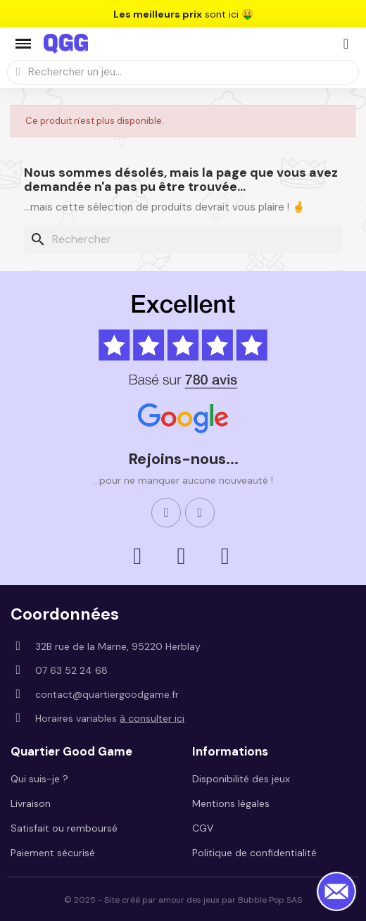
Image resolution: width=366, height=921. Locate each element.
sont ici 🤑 (183, 14)
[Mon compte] (346, 43)
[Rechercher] (183, 239)
